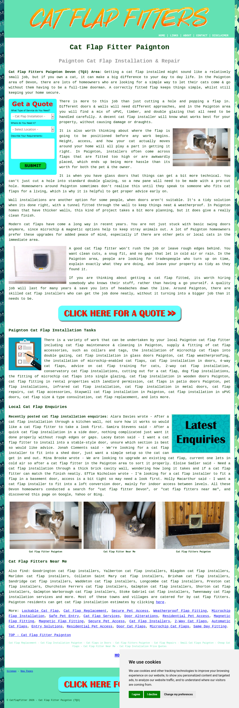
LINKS (174, 35)
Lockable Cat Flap (40, 611)
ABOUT (187, 35)
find (24, 571)
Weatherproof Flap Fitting (180, 611)
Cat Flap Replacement (85, 611)
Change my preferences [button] (178, 694)
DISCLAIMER (220, 35)
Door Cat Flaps (131, 626)
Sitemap (11, 671)
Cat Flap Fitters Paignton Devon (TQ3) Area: (55, 72)
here (160, 602)
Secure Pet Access (130, 611)
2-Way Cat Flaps (191, 621)
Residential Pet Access (186, 616)
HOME (162, 35)
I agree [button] (136, 694)
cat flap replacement (116, 397)
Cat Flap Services (102, 616)
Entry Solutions (47, 626)
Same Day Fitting (210, 626)
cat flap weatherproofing (202, 356)
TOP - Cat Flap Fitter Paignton (40, 635)
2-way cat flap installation (197, 366)
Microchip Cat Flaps (169, 626)
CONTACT (201, 35)
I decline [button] (152, 694)
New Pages (27, 671)
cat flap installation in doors (182, 361)
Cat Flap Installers (149, 621)
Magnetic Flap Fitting (61, 621)
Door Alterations (141, 616)
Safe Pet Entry (64, 616)
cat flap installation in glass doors (115, 356)
